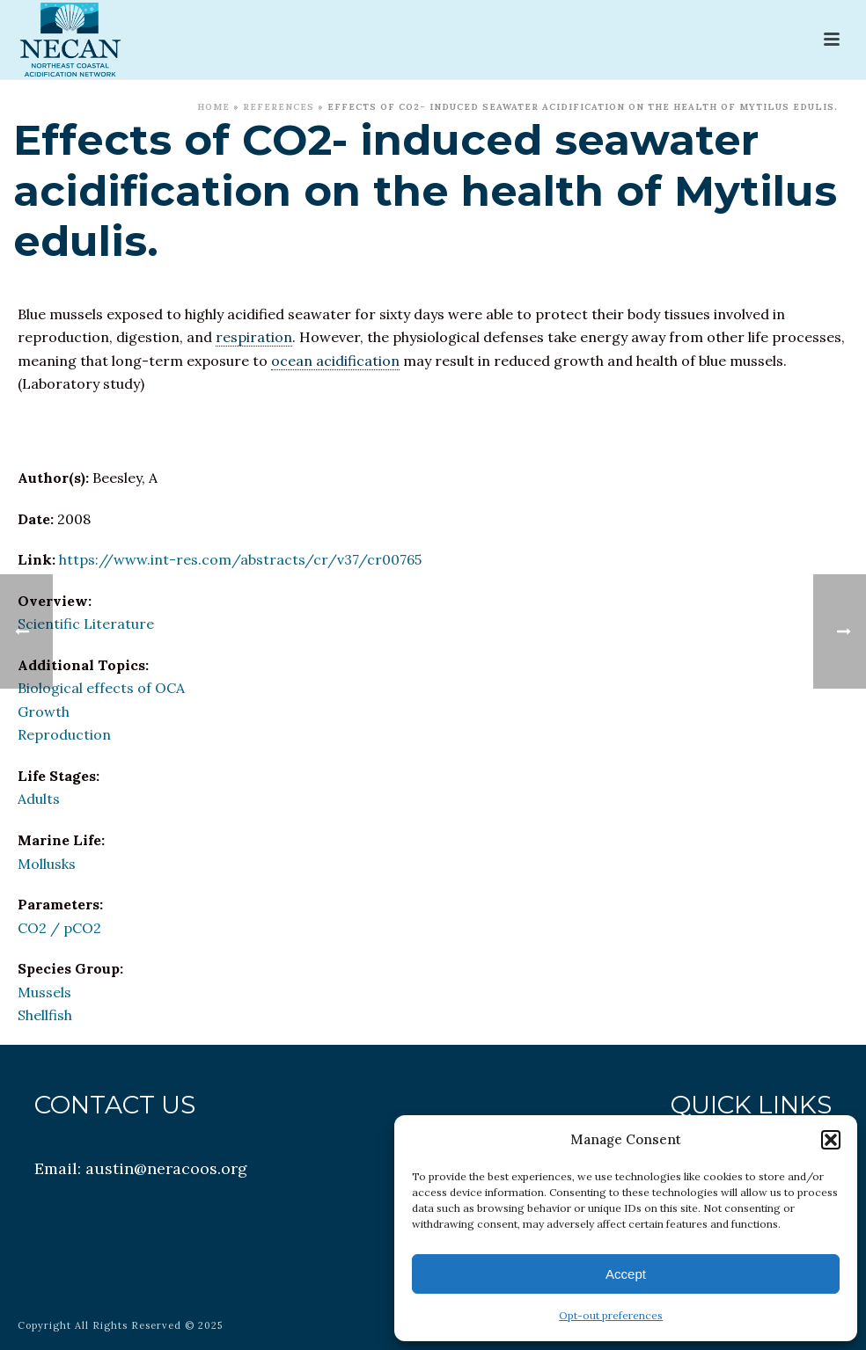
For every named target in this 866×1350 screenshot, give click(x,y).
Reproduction (64, 734)
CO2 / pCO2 (59, 928)
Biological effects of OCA (101, 688)
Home (213, 107)
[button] (831, 1140)
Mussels (44, 992)
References (278, 107)
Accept (625, 1273)
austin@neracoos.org (166, 1168)
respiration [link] (254, 337)
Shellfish (45, 1015)
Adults (39, 798)
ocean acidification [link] (335, 360)
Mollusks (47, 863)
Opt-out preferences (611, 1315)
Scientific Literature (86, 623)
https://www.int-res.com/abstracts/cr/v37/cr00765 (240, 559)
